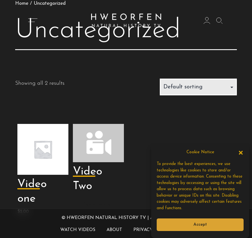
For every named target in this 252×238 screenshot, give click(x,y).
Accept (200, 225)
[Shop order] (198, 87)
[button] (241, 152)
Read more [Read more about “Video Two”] (96, 205)
